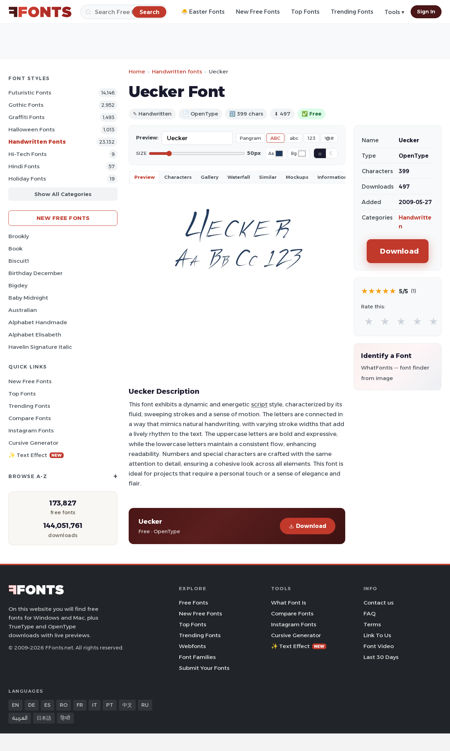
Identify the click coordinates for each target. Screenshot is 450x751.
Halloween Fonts (31, 129)
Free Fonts (193, 602)
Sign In (426, 11)
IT (94, 705)
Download (307, 526)
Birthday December (35, 273)
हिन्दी (65, 718)
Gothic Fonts (26, 105)
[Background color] (302, 153)
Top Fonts (305, 11)
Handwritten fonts (177, 71)
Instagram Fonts (31, 430)
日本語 (44, 718)
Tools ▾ (394, 12)
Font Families (197, 657)
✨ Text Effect (36, 455)
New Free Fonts (258, 11)
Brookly (18, 236)
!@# (329, 138)
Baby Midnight (28, 297)
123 (311, 138)
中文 (127, 705)
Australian (22, 310)
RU (145, 705)
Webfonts (192, 646)
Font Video (379, 646)
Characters (178, 177)
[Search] (124, 12)
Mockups (297, 177)
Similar (268, 177)
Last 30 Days (381, 657)
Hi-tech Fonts (27, 154)
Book (15, 248)
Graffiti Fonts (26, 117)
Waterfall (238, 177)
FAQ (369, 613)
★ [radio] (368, 321)
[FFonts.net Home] (40, 12)
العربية (19, 718)
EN (15, 705)
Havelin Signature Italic (40, 347)
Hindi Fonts (24, 166)
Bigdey (17, 285)
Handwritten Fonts (37, 141)
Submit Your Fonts (204, 668)
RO (64, 705)
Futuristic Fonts (29, 92)
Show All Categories (62, 194)
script (259, 404)
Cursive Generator (33, 442)
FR (80, 705)
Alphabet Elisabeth (34, 334)
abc (294, 138)
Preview (144, 177)
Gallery (209, 177)
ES (47, 705)
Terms (372, 624)
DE (31, 705)
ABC (275, 138)
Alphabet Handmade (37, 322)
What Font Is (288, 602)
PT (109, 705)
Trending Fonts (352, 11)
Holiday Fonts (27, 178)
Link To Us (377, 635)
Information (332, 177)
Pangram (250, 138)
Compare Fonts (29, 418)
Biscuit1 (18, 260)
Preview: (147, 138)
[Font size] (197, 153)
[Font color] (279, 153)
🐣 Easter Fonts (203, 11)
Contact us (379, 602)
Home (137, 71)
